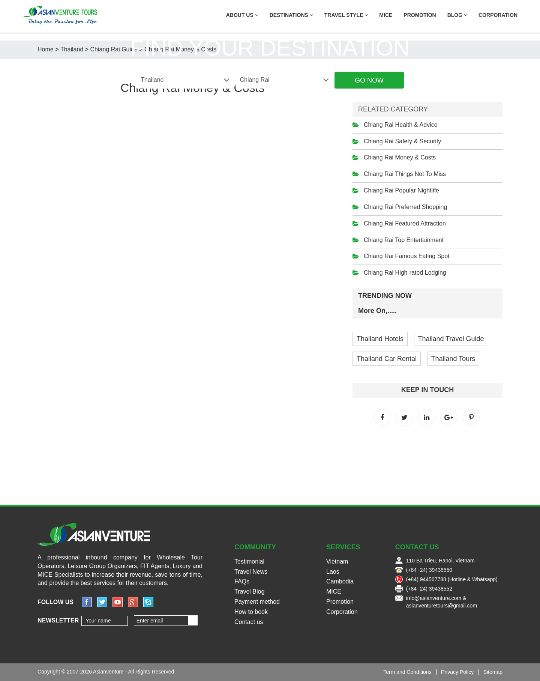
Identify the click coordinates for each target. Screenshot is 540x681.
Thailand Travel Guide (451, 339)
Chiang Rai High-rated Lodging (405, 272)
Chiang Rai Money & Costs (400, 157)
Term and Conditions (407, 672)
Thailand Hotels (380, 339)
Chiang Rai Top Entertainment (404, 240)
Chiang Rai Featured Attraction (405, 223)
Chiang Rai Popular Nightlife (401, 190)
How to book (251, 612)
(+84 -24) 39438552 (429, 589)
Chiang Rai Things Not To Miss (405, 174)
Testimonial (249, 561)
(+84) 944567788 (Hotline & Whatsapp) (452, 579)
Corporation (498, 15)
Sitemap (492, 672)
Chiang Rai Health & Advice (401, 125)
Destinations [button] (291, 15)
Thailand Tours (453, 358)
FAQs (241, 581)
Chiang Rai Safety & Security (402, 141)
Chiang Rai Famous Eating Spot (407, 256)
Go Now (369, 80)
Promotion (420, 15)
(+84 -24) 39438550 (429, 570)
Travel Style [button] (346, 15)
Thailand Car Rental (387, 358)
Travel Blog (249, 591)
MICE (385, 15)
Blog (457, 15)
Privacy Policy (457, 672)
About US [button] (242, 15)
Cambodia (340, 581)
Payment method (257, 601)
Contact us (248, 622)
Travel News (250, 571)
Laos (332, 571)
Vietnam (337, 561)
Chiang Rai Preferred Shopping (405, 207)
